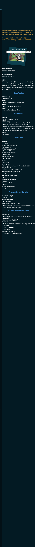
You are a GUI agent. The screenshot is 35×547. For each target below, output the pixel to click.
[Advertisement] (17, 28)
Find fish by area (19, 54)
